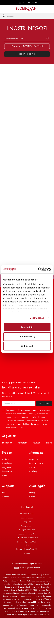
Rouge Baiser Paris (27, 529)
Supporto (21, 2)
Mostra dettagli (37, 318)
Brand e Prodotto (36, 463)
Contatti (5, 496)
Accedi (16, 567)
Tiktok (49, 442)
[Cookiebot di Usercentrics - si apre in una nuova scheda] (38, 269)
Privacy (32, 492)
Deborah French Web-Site (27, 549)
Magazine (33, 459)
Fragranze (6, 467)
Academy (33, 471)
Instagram (22, 442)
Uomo (4, 475)
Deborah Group (27, 513)
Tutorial (32, 467)
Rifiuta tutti (27, 346)
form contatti (44, 614)
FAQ (4, 492)
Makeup (5, 459)
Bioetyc (27, 552)
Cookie (32, 496)
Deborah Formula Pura (27, 533)
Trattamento (7, 471)
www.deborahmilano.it (16, 580)
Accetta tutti (27, 327)
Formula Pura (7, 463)
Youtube (36, 442)
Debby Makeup (27, 525)
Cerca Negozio (27, 54)
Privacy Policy (16, 427)
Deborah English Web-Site (27, 537)
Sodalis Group (27, 517)
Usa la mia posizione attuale (27, 46)
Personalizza (27, 336)
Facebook (7, 442)
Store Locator (32, 2)
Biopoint (27, 521)
